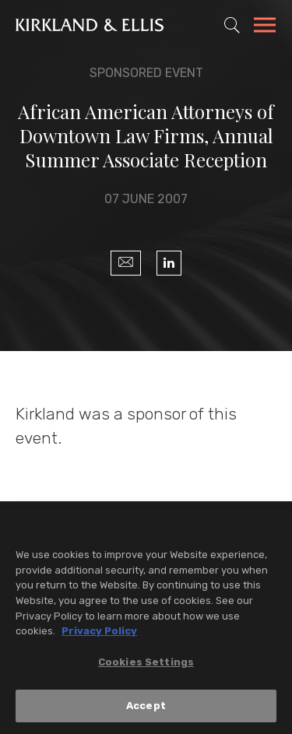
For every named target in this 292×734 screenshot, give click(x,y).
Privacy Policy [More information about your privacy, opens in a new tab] (99, 632)
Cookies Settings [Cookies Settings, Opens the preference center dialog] (146, 663)
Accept (146, 707)
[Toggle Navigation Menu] (264, 27)
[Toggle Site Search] (232, 25)
